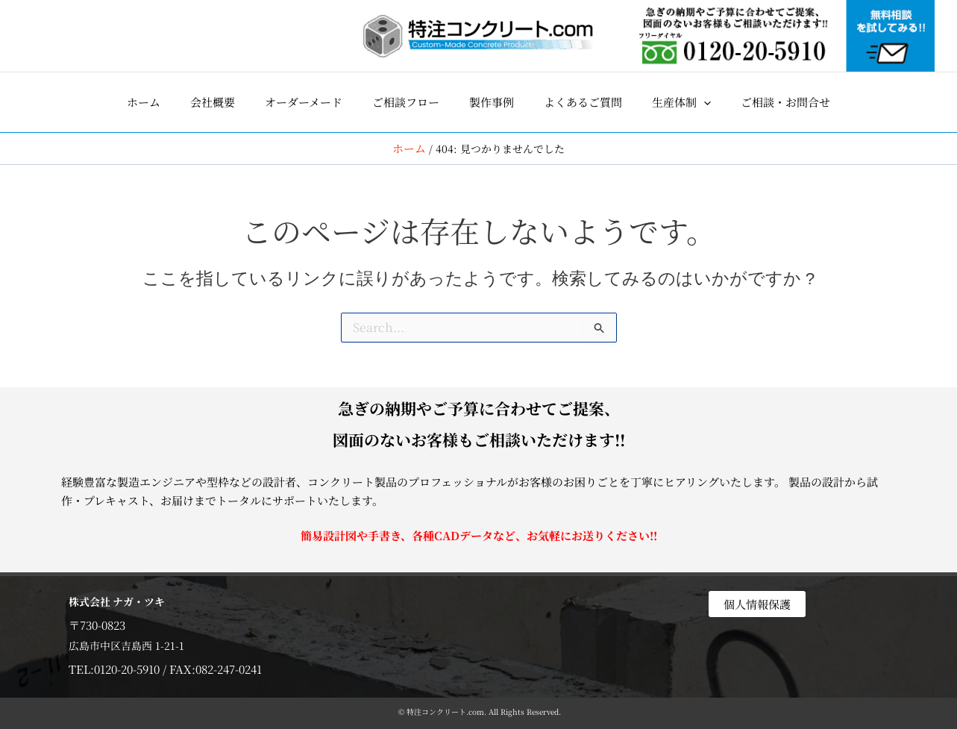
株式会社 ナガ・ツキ (120, 600)
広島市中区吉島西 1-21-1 (129, 644)
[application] (704, 102)
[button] (681, 102)
